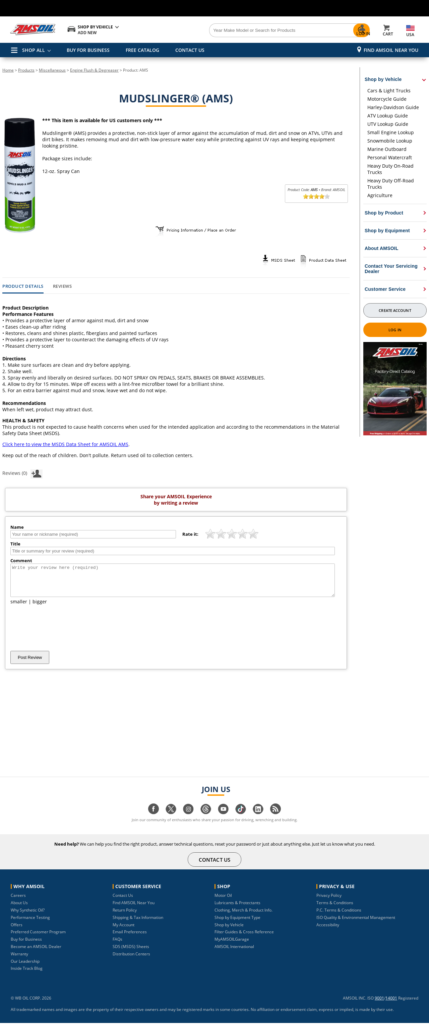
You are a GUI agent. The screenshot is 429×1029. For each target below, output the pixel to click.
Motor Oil (223, 901)
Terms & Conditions (334, 909)
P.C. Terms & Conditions (338, 916)
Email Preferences (130, 938)
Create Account (395, 310)
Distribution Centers (131, 960)
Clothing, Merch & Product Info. (243, 916)
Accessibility (327, 931)
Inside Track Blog (27, 974)
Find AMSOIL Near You (391, 50)
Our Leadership (25, 967)
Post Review (30, 663)
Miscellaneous (52, 70)
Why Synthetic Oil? (28, 916)
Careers (18, 901)
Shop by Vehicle (229, 931)
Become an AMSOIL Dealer (36, 952)
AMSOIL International (234, 952)
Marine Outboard (387, 149)
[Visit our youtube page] (223, 818)
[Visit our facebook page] (153, 818)
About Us (19, 909)
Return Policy (125, 916)
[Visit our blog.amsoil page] (275, 818)
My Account (123, 931)
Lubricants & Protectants (237, 909)
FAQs (117, 945)
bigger (40, 607)
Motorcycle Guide (387, 99)
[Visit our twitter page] (171, 818)
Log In (395, 329)
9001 (379, 1004)
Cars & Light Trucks (389, 90)
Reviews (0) (22, 472)
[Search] (252, 30)
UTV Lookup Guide (387, 124)
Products (26, 70)
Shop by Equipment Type (237, 923)
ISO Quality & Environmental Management (355, 923)
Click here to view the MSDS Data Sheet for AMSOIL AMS (65, 444)
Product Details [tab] (23, 286)
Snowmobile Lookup (389, 141)
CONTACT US (189, 50)
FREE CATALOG (142, 50)
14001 (391, 1004)
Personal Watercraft (389, 157)
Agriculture (379, 195)
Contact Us (123, 901)
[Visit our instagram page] (188, 818)
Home (8, 70)
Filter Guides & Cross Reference (244, 938)
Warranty (19, 960)
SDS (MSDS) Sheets (131, 952)
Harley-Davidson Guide (393, 107)
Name (17, 527)
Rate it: (190, 534)
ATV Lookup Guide (387, 115)
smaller (18, 607)
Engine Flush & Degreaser (94, 70)
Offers (16, 931)
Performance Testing (30, 923)
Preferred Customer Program (38, 938)
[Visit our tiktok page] (240, 818)
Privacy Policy (329, 901)
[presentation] (61, 634)
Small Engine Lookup (390, 132)
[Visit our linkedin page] (258, 818)
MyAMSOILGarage (231, 945)
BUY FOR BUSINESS (88, 50)
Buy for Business (26, 945)
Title (15, 544)
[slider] (316, 196)
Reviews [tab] (62, 286)
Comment (21, 561)
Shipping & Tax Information (138, 923)
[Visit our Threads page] (205, 818)
